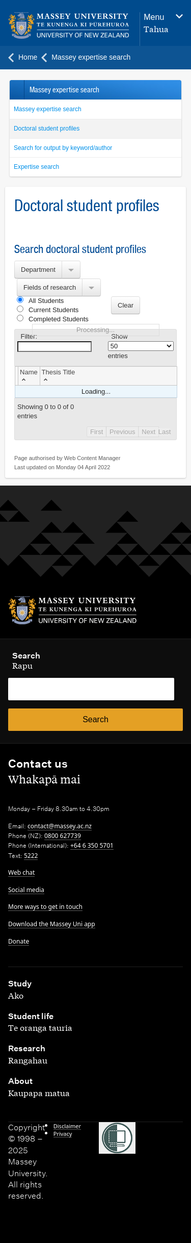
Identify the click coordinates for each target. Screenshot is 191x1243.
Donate (18, 941)
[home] (68, 25)
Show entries (141, 346)
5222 (31, 855)
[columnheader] (29, 375)
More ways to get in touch (45, 906)
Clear (125, 305)
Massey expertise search (47, 109)
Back (16, 89)
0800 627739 (62, 835)
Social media (26, 889)
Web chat (21, 872)
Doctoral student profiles (46, 128)
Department (38, 269)
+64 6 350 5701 (92, 845)
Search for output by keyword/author (63, 147)
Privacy (62, 1133)
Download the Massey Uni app (51, 924)
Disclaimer (67, 1126)
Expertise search (36, 166)
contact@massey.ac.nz (60, 826)
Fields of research (49, 287)
